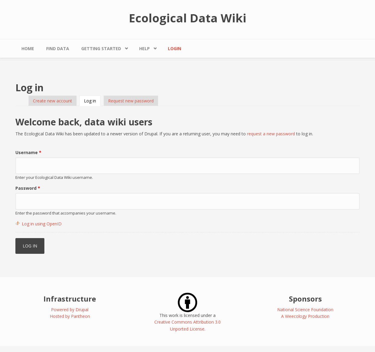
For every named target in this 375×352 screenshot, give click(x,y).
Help (144, 48)
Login (174, 48)
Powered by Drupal (69, 309)
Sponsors (305, 299)
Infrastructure (69, 299)
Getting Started (101, 48)
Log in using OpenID (42, 224)
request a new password (271, 134)
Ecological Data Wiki (187, 18)
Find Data (57, 48)
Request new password (131, 101)
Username (28, 152)
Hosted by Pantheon (70, 316)
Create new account (52, 101)
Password (27, 188)
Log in (92, 101)
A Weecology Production (305, 316)
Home (27, 48)
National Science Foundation (305, 309)
